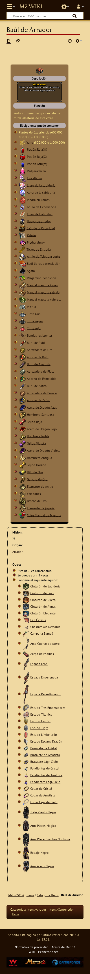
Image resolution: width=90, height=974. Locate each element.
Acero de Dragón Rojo (42, 429)
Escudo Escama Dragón (46, 741)
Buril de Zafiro (37, 385)
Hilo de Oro (35, 472)
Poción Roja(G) (37, 156)
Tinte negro (35, 321)
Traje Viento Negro (43, 812)
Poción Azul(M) (37, 163)
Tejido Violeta (36, 443)
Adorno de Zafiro (38, 400)
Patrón (31, 235)
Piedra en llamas (38, 199)
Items (30, 895)
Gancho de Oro (37, 479)
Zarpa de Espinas (42, 654)
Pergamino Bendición (41, 278)
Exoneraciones (48, 952)
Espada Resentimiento (45, 694)
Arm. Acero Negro (42, 866)
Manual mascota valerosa (44, 299)
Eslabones (34, 493)
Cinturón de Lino (42, 593)
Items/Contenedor (61, 909)
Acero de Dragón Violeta (43, 450)
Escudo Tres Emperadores (47, 707)
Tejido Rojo (34, 421)
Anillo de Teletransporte (43, 256)
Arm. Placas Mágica (43, 825)
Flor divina (34, 178)
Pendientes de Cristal (44, 768)
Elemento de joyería (41, 508)
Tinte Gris (33, 313)
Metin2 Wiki (30, 6)
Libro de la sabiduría (41, 185)
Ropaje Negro (39, 852)
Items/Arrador (36, 909)
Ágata (31, 270)
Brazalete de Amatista (45, 755)
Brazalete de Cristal (43, 748)
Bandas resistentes (40, 335)
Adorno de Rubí (37, 357)
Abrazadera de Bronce (42, 393)
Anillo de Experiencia (41, 207)
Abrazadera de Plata (40, 371)
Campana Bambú (41, 633)
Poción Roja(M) (37, 149)
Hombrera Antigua (39, 457)
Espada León (39, 664)
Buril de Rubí (36, 342)
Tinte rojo (34, 328)
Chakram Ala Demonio (45, 627)
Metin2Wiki (16, 895)
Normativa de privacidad (31, 947)
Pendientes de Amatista (46, 775)
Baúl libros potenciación (43, 263)
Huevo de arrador (39, 221)
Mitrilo (31, 306)
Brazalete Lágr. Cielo (44, 761)
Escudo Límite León (43, 734)
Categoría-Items (48, 895)
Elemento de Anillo (40, 486)
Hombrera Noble (38, 436)
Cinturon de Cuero (43, 600)
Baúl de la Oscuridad (40, 228)
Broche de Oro (37, 500)
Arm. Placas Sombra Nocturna (50, 839)
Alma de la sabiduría (41, 192)
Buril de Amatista (38, 364)
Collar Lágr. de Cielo (43, 802)
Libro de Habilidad (40, 214)
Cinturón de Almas (43, 606)
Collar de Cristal (41, 788)
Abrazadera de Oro (40, 349)
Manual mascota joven (42, 285)
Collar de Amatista (42, 795)
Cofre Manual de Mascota (44, 515)
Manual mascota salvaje (43, 292)
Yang (29, 142)
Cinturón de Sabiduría (45, 586)
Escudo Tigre (39, 728)
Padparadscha (36, 171)
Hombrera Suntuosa (40, 414)
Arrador (17, 551)
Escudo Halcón (40, 721)
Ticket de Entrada (38, 249)
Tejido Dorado (36, 465)
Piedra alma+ (36, 242)
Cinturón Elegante (42, 613)
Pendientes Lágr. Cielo (45, 782)
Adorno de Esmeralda (41, 378)
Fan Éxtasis (38, 620)
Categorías (17, 909)
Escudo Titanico (41, 714)
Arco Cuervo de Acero (45, 643)
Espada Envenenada (44, 677)
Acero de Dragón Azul (42, 407)
